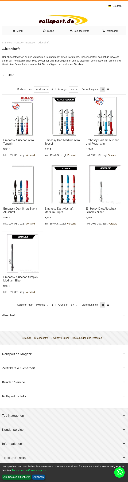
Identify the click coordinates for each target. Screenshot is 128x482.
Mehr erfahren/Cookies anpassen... (31, 470)
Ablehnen (38, 477)
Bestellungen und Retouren (87, 338)
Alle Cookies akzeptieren (16, 477)
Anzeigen (63, 89)
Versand (30, 155)
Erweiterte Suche (60, 338)
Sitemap (26, 338)
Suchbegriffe (41, 338)
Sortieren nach (25, 89)
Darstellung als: (90, 89)
